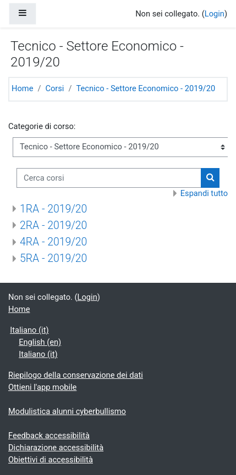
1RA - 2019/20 (53, 209)
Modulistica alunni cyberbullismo (67, 411)
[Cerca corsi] (109, 178)
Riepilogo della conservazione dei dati (75, 375)
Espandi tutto (204, 193)
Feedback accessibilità (49, 435)
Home (22, 88)
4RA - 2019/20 (53, 242)
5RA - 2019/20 (53, 258)
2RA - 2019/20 (53, 225)
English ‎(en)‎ (40, 342)
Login (214, 14)
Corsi (54, 88)
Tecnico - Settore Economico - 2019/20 (145, 88)
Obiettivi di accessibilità (50, 460)
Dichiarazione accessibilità (55, 447)
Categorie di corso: (41, 126)
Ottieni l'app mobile (42, 387)
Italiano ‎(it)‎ (29, 330)
